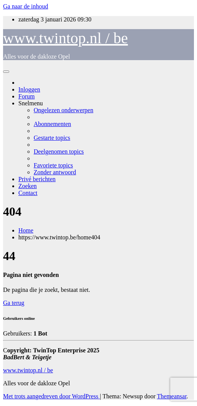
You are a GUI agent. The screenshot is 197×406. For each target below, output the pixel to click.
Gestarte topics (52, 137)
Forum (26, 96)
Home (25, 230)
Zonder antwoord (55, 172)
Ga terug (13, 303)
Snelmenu (30, 103)
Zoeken (27, 186)
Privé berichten (36, 179)
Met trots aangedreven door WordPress (51, 396)
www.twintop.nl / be (65, 38)
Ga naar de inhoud (25, 6)
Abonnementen (52, 124)
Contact (27, 193)
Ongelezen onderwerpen (63, 110)
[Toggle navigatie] (6, 71)
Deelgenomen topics (59, 151)
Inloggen (29, 89)
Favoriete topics (53, 165)
